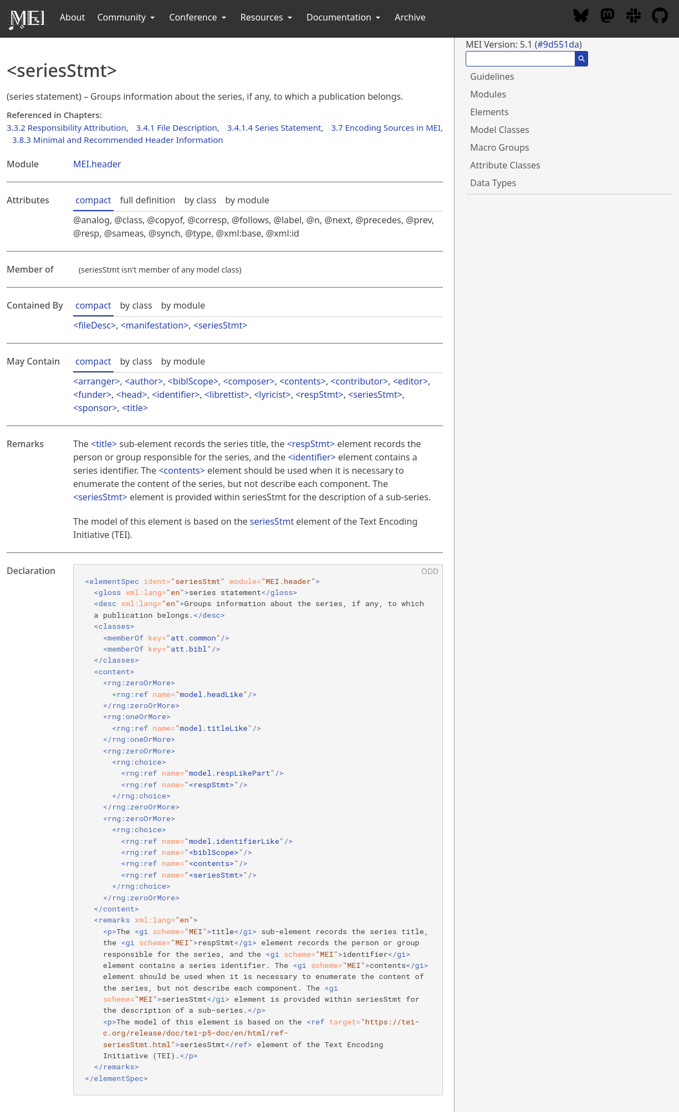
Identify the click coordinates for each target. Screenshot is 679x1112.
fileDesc (94, 325)
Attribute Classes (505, 165)
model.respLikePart (229, 773)
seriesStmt (220, 325)
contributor (360, 381)
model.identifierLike (234, 841)
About (72, 17)
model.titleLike (213, 728)
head (131, 394)
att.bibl (189, 649)
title (135, 408)
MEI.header (97, 164)
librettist (227, 394)
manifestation (154, 325)
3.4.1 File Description (176, 127)
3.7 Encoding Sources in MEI (386, 127)
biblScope (193, 381)
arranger (96, 381)
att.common (193, 638)
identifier (176, 394)
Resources (267, 17)
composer (248, 381)
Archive (410, 17)
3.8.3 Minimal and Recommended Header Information (117, 139)
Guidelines (492, 76)
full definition (148, 200)
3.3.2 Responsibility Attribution (66, 127)
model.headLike (211, 694)
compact (93, 200)
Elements (489, 112)
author (144, 381)
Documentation (344, 17)
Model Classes (499, 130)
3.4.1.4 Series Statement (274, 127)
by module (247, 200)
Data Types (493, 183)
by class (200, 200)
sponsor (95, 408)
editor (410, 381)
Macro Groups (499, 147)
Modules (488, 94)
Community (127, 17)
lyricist (272, 394)
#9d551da (558, 44)
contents (302, 381)
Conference (198, 17)
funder (92, 394)
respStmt (319, 394)
